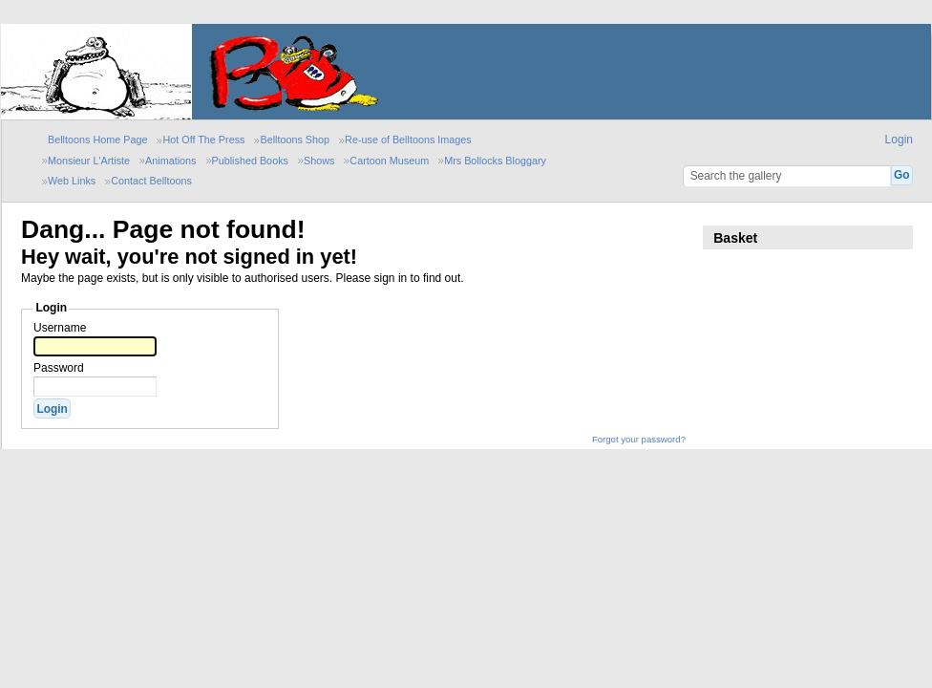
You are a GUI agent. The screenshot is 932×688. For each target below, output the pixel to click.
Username (59, 327)
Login (899, 139)
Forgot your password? (639, 439)
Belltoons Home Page (97, 139)
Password (58, 368)
